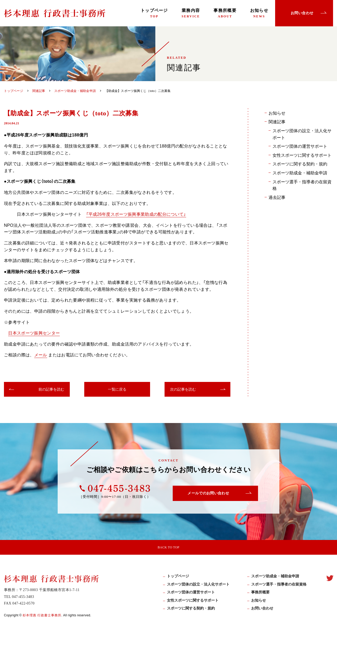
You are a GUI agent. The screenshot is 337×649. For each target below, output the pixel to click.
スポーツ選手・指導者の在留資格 (301, 184)
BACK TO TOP (168, 548)
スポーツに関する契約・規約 (299, 163)
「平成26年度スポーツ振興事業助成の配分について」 (136, 214)
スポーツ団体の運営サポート (299, 146)
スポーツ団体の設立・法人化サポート (301, 133)
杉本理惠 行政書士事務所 (42, 619)
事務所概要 (225, 13)
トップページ (154, 13)
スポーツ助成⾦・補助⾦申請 (275, 581)
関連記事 (277, 121)
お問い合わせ (262, 613)
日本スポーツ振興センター (34, 333)
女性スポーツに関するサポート (301, 155)
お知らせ (259, 13)
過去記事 (277, 197)
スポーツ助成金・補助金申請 (299, 172)
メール (40, 354)
